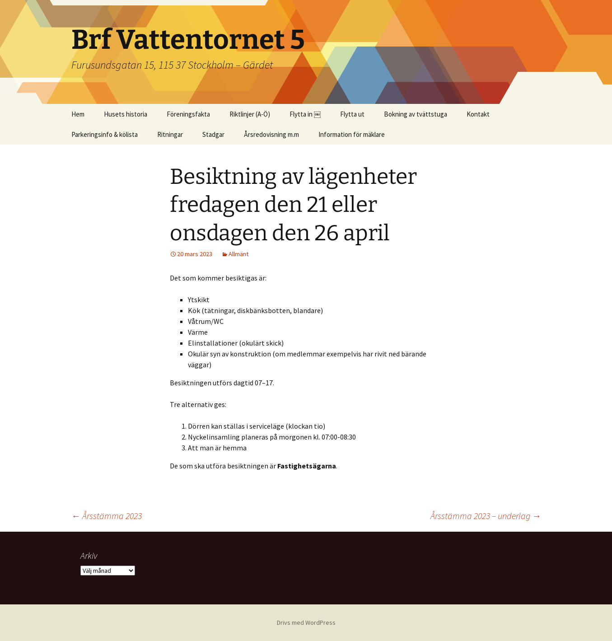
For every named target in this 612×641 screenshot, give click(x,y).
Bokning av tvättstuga (415, 114)
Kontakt (478, 114)
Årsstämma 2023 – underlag (485, 515)
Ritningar (170, 134)
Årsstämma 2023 (106, 515)
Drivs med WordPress (306, 622)
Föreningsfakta (188, 114)
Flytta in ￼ (305, 114)
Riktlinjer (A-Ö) (249, 114)
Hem (77, 114)
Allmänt (238, 254)
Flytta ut (352, 114)
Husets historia (125, 114)
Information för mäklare (351, 134)
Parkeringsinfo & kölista (104, 134)
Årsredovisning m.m (271, 134)
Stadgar (213, 134)
